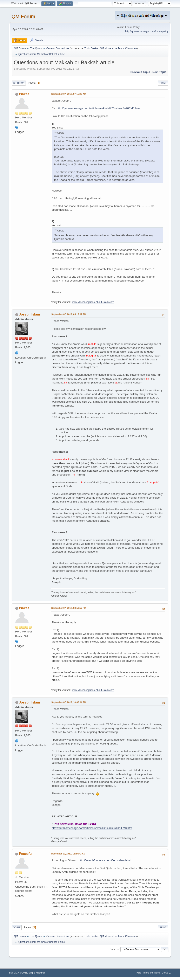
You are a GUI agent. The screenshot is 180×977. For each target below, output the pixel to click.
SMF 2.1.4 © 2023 (18, 972)
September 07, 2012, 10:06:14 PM (68, 702)
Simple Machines (36, 972)
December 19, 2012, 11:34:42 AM (68, 853)
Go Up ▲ (166, 972)
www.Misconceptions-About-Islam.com (93, 302)
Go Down (19, 83)
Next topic (159, 72)
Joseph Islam (29, 314)
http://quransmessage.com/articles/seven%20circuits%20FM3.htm (92, 828)
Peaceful (26, 853)
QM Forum (23, 16)
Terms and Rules (151, 972)
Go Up (16, 927)
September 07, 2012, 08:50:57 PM (68, 608)
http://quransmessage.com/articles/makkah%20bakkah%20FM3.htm (98, 108)
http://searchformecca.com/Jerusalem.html (105, 860)
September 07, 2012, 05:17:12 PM (68, 314)
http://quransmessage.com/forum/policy (146, 31)
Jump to (114, 949)
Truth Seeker (91, 48)
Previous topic (140, 72)
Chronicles (131, 48)
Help (138, 972)
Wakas (24, 94)
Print (163, 83)
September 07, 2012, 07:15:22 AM (68, 94)
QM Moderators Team (112, 48)
